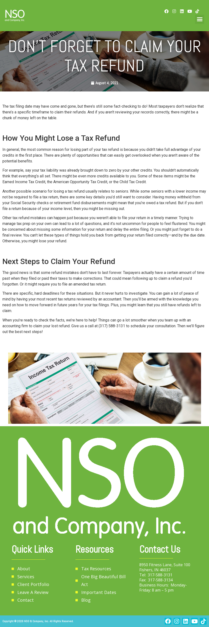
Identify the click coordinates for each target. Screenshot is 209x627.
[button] (199, 19)
